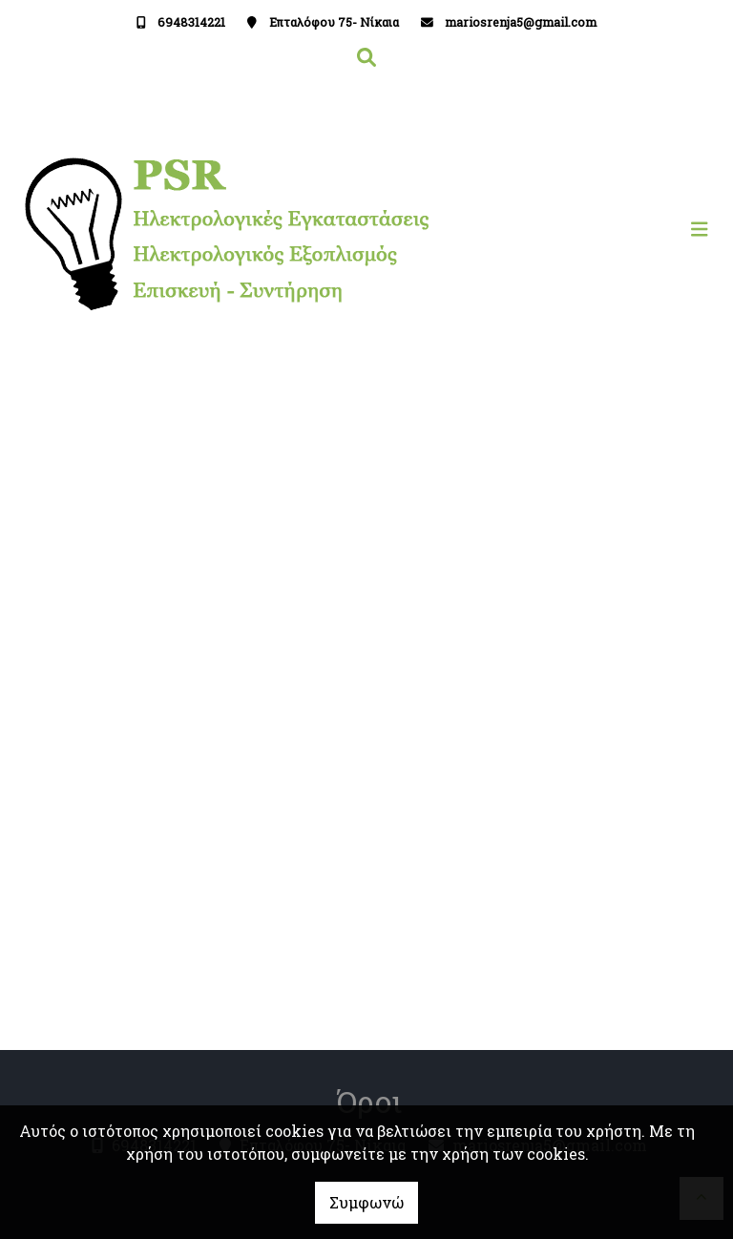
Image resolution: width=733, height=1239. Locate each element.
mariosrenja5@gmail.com (521, 22)
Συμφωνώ (366, 1202)
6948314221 (191, 22)
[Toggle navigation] (542, 229)
